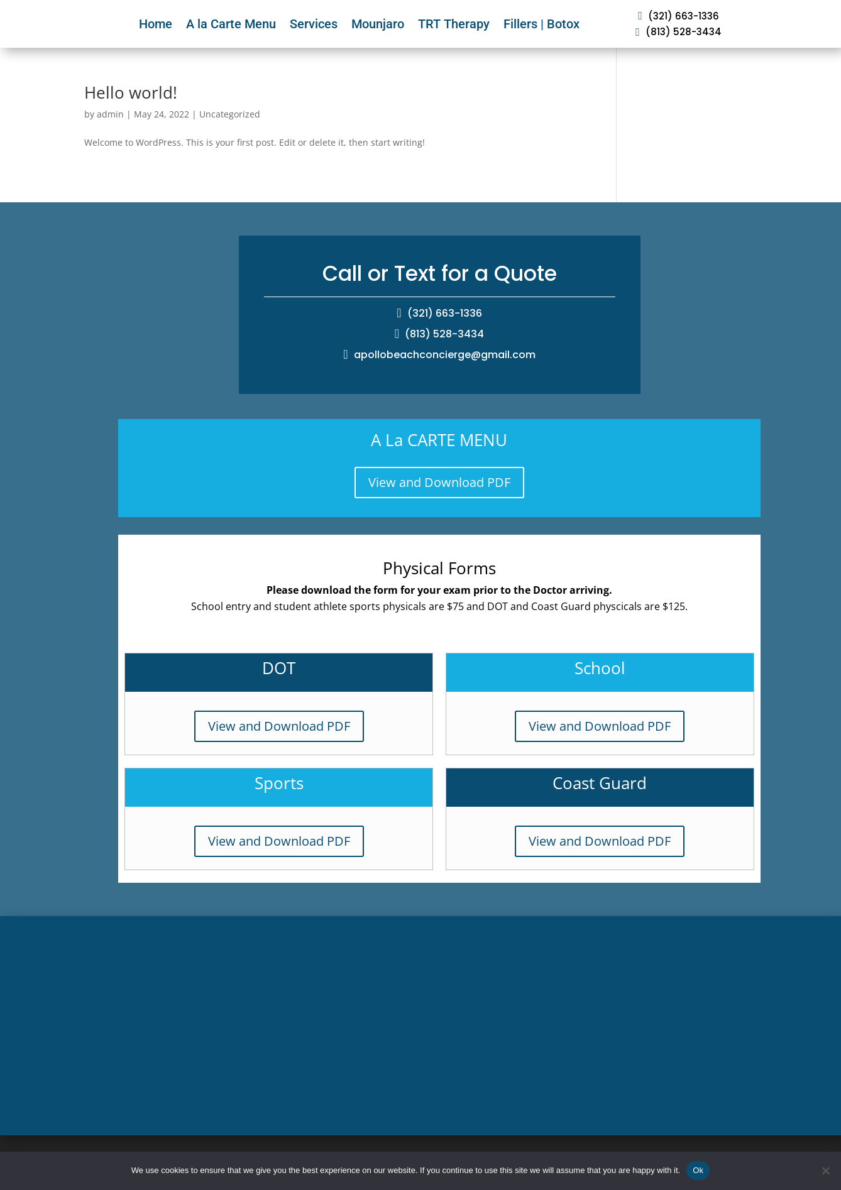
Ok (698, 1170)
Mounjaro (377, 23)
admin (110, 114)
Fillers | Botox (541, 23)
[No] (825, 1170)
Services (314, 23)
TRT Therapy (454, 23)
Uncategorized (229, 114)
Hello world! (130, 92)
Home (155, 23)
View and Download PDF (439, 482)
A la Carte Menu (231, 23)
